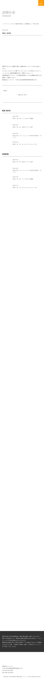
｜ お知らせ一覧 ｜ (22, 94)
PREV (5, 90)
